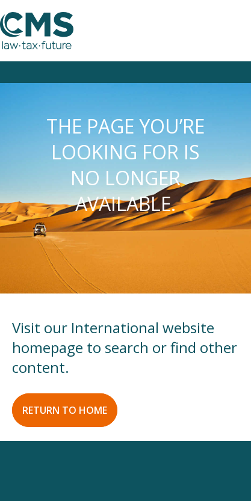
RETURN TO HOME (64, 410)
